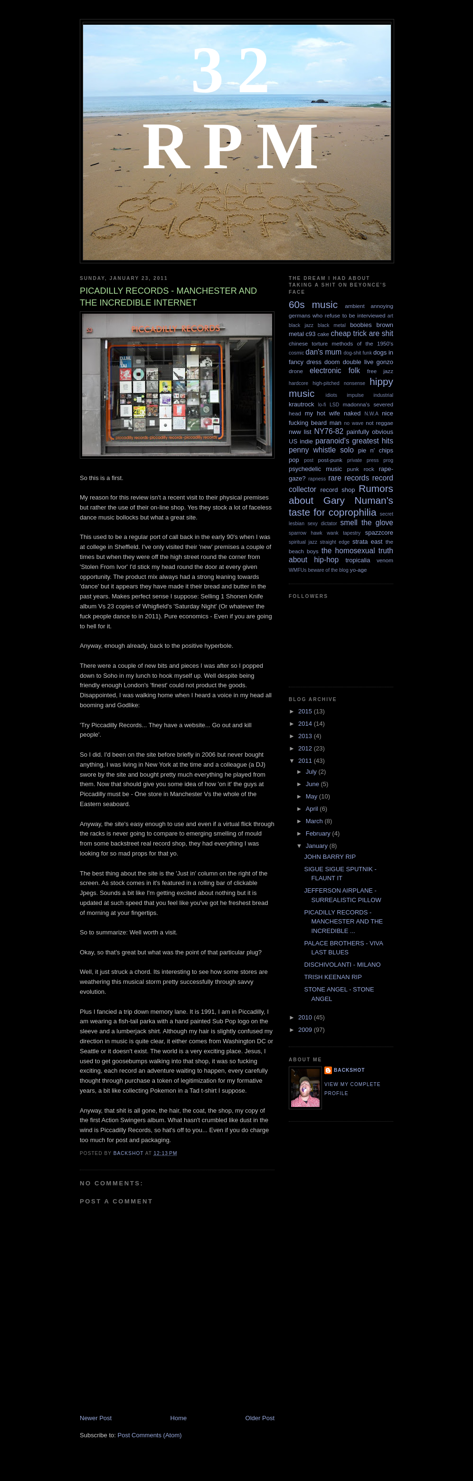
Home (178, 1418)
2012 (306, 748)
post (308, 460)
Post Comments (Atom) (150, 1435)
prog (388, 460)
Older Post (260, 1418)
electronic (325, 370)
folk (354, 370)
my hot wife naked (333, 413)
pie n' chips (375, 450)
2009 (306, 1029)
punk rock (360, 469)
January (318, 845)
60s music (313, 304)
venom (385, 560)
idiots (331, 395)
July (312, 771)
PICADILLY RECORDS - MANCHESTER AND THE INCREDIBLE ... (343, 921)
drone (296, 371)
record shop (338, 489)
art (390, 315)
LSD (334, 404)
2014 (306, 723)
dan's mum (323, 352)
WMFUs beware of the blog (319, 570)
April (313, 808)
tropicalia (357, 560)
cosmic (296, 353)
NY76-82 (329, 431)
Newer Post (96, 1418)
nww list (300, 431)
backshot (349, 1070)
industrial (383, 395)
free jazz (380, 371)
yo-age (358, 570)
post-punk (330, 460)
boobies (361, 324)
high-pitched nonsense (338, 383)
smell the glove (366, 523)
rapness (317, 478)
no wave (354, 423)
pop (294, 459)
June (313, 784)
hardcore (298, 383)
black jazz (301, 325)
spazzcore (379, 532)
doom (332, 361)
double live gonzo (368, 361)
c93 (311, 333)
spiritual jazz (303, 542)
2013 (306, 736)
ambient (355, 306)
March (315, 821)
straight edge (335, 542)
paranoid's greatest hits (354, 441)
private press (362, 460)
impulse (355, 395)
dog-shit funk (358, 353)
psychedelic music (315, 468)
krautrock (301, 404)
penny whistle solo (321, 450)
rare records (348, 478)
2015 (306, 711)
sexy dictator (322, 523)
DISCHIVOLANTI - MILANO (342, 964)
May (312, 796)
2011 (306, 760)
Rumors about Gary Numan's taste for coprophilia (341, 500)
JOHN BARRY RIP (330, 856)
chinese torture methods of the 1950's (341, 343)
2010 (306, 1017)
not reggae (379, 423)
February (319, 833)
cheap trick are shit (362, 333)
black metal (332, 325)
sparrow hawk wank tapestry (324, 533)
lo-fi (322, 404)
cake (323, 334)
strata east (367, 541)
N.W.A (371, 413)
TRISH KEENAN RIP (332, 977)
